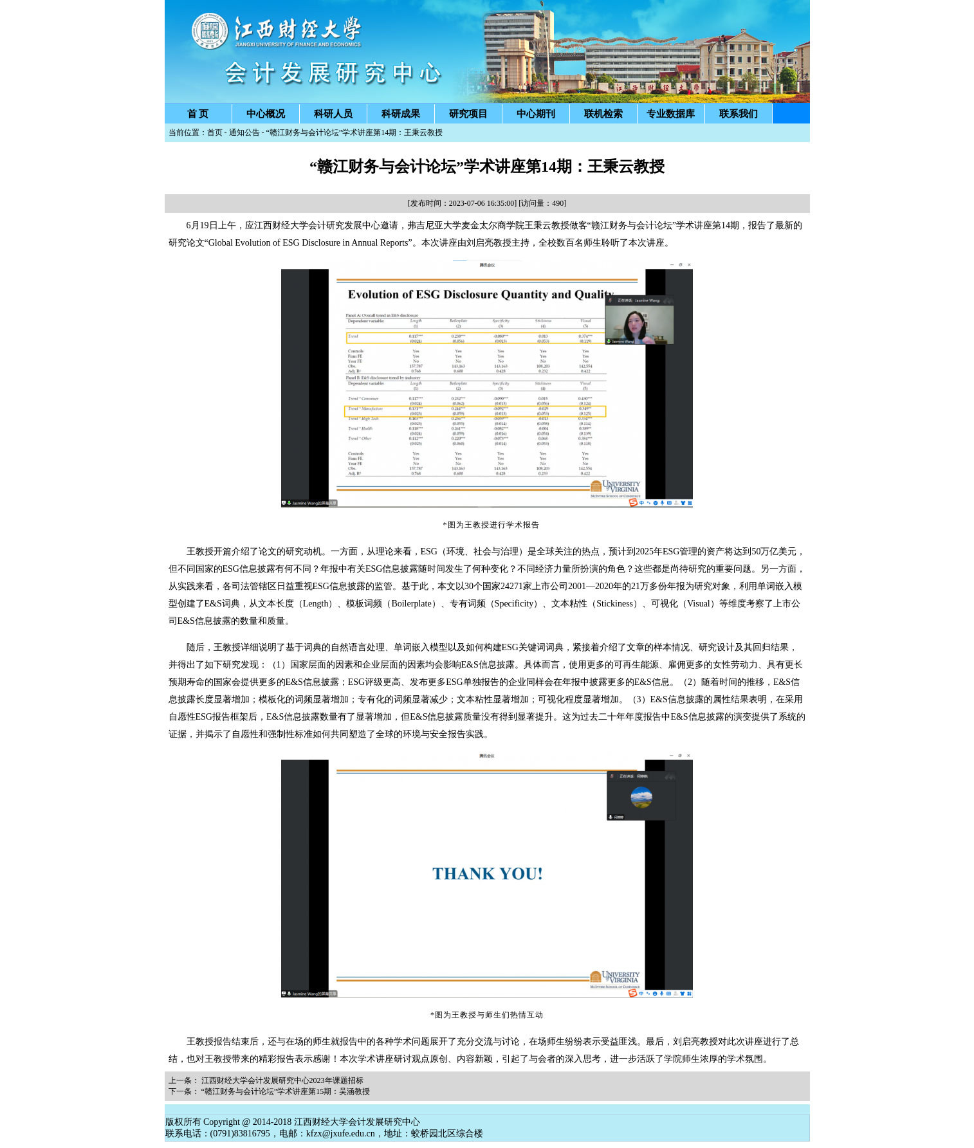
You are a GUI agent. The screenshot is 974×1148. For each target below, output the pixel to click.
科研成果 (400, 114)
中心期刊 (536, 114)
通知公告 (244, 132)
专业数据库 (671, 114)
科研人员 (333, 114)
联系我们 (738, 114)
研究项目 (468, 114)
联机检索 (603, 114)
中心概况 (265, 114)
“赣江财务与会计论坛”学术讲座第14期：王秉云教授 (354, 132)
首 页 (198, 114)
